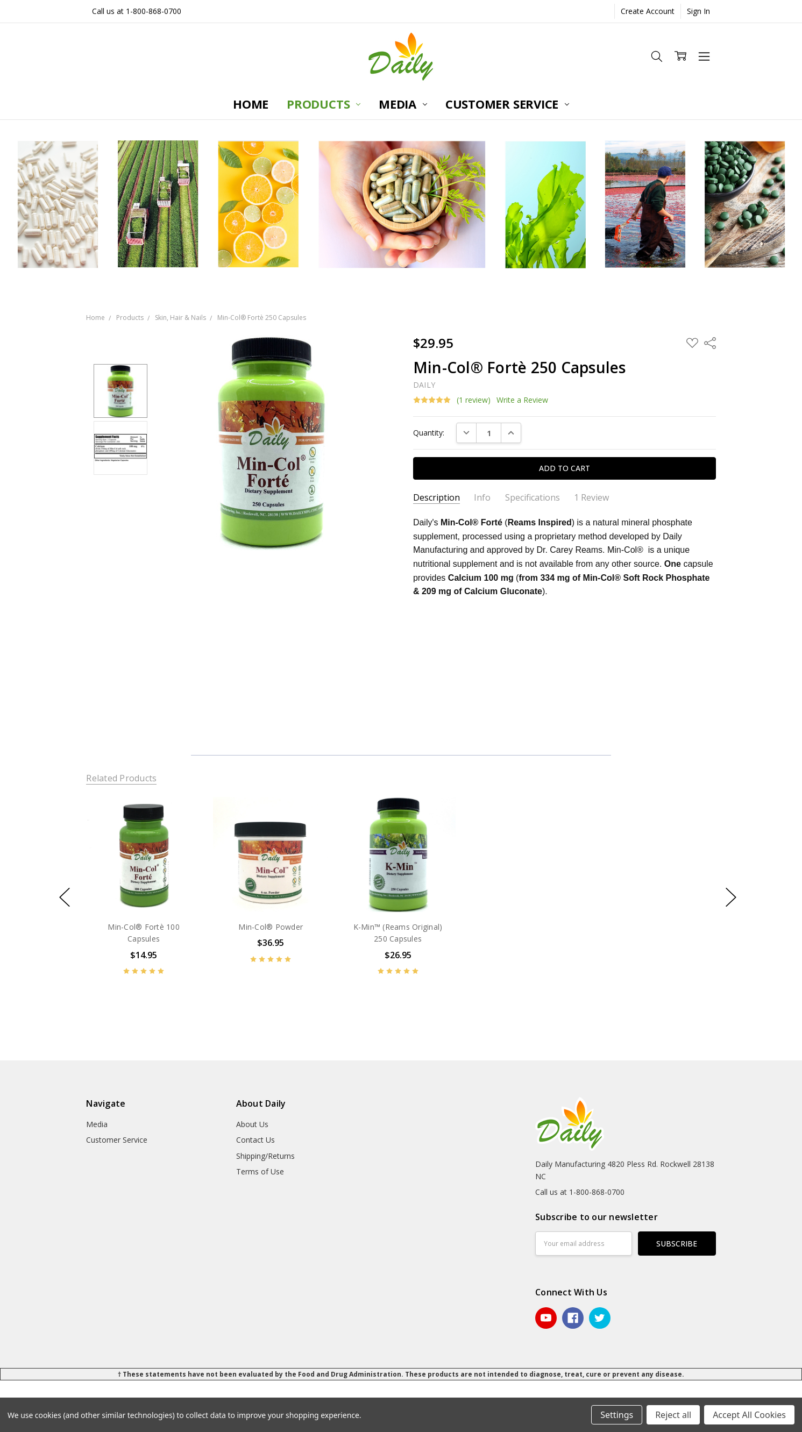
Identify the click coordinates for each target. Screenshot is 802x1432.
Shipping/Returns (265, 1156)
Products (323, 104)
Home (250, 104)
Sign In (698, 11)
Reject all (673, 1415)
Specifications (532, 497)
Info (482, 497)
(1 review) (474, 400)
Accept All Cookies (749, 1415)
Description (436, 497)
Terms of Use (260, 1171)
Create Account (648, 11)
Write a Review (522, 400)
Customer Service (507, 104)
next (731, 897)
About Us (252, 1124)
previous (64, 897)
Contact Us (255, 1140)
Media (403, 104)
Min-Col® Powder (271, 927)
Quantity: (428, 433)
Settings (616, 1415)
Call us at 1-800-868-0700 (136, 11)
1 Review (591, 497)
